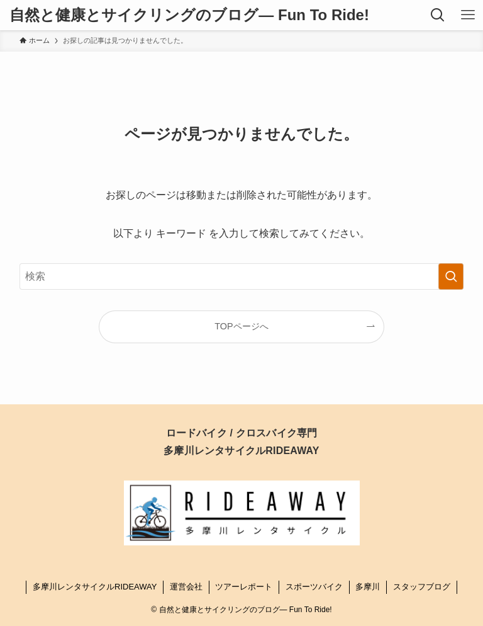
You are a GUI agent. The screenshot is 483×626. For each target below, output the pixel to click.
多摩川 (367, 586)
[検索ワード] (241, 276)
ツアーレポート (243, 586)
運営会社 (186, 586)
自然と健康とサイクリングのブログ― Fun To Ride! (189, 15)
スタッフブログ (421, 586)
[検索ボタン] (438, 15)
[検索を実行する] (451, 276)
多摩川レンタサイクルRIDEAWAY (95, 586)
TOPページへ (241, 326)
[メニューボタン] (468, 15)
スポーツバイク (314, 586)
